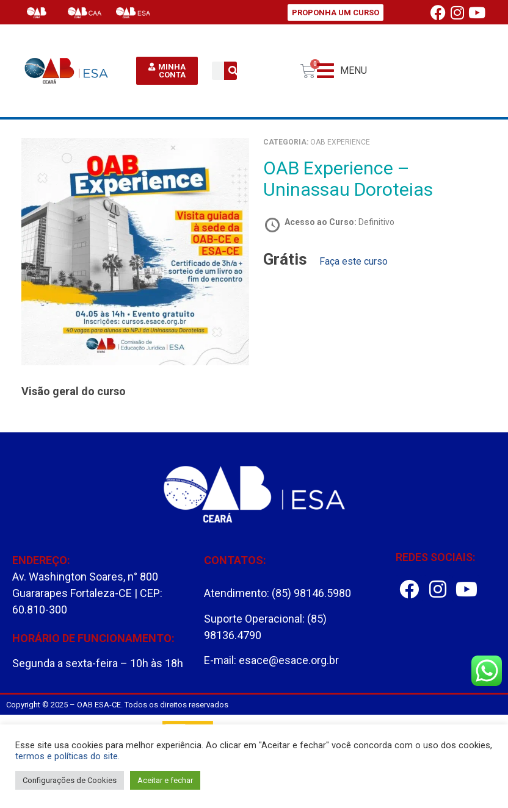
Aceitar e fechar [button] (165, 780)
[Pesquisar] (233, 71)
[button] (342, 71)
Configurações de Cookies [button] (70, 780)
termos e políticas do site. (67, 756)
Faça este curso (353, 261)
